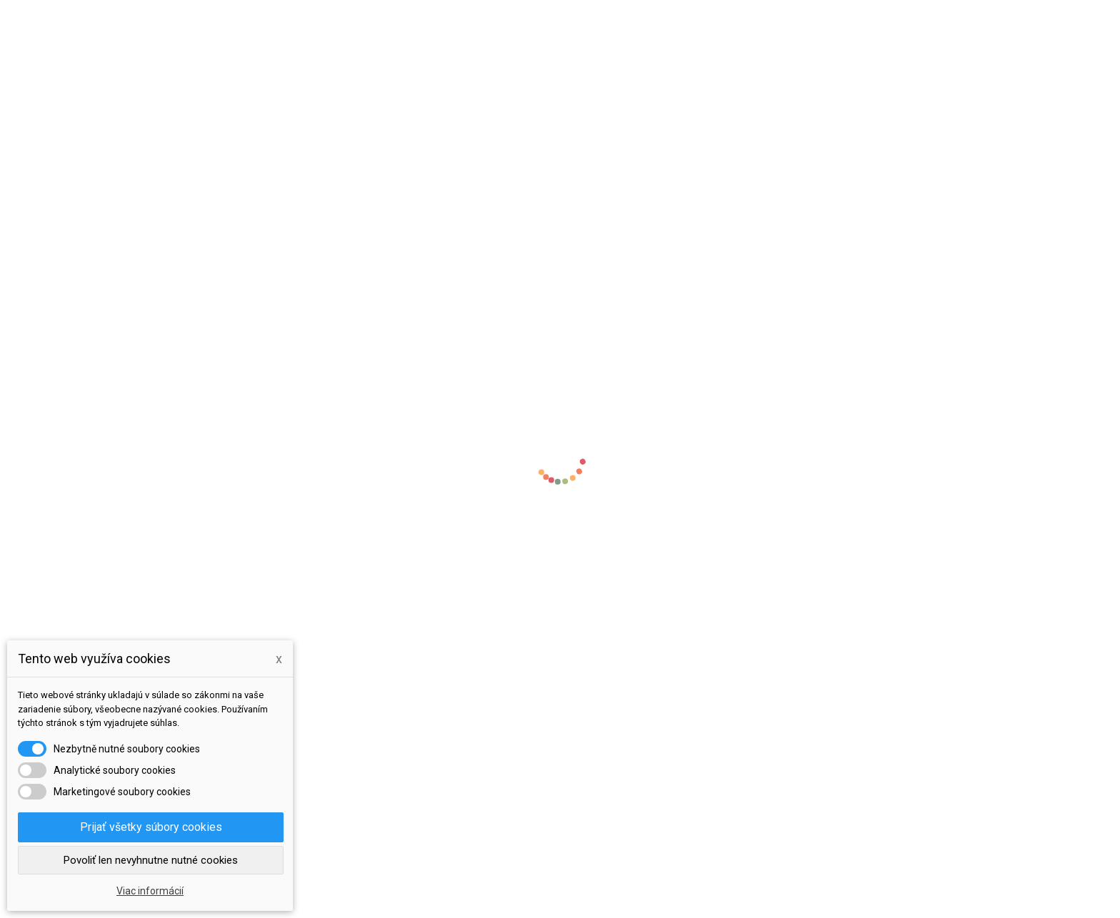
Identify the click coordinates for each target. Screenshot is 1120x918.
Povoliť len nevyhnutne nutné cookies (151, 860)
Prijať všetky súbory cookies (151, 827)
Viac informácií (150, 891)
